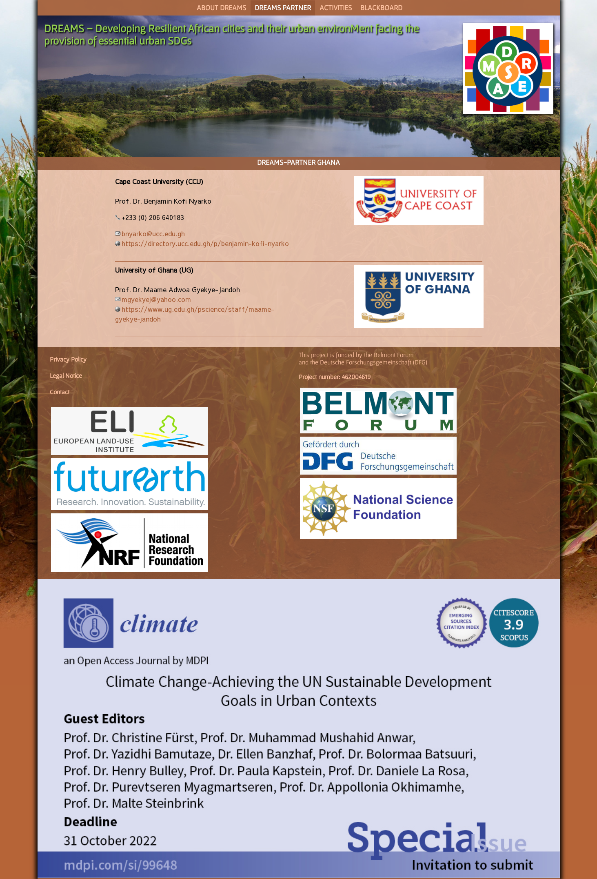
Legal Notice (66, 375)
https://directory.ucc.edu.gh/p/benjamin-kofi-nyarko (205, 243)
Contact (59, 391)
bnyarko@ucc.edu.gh (153, 233)
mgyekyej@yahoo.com (156, 299)
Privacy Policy (68, 359)
